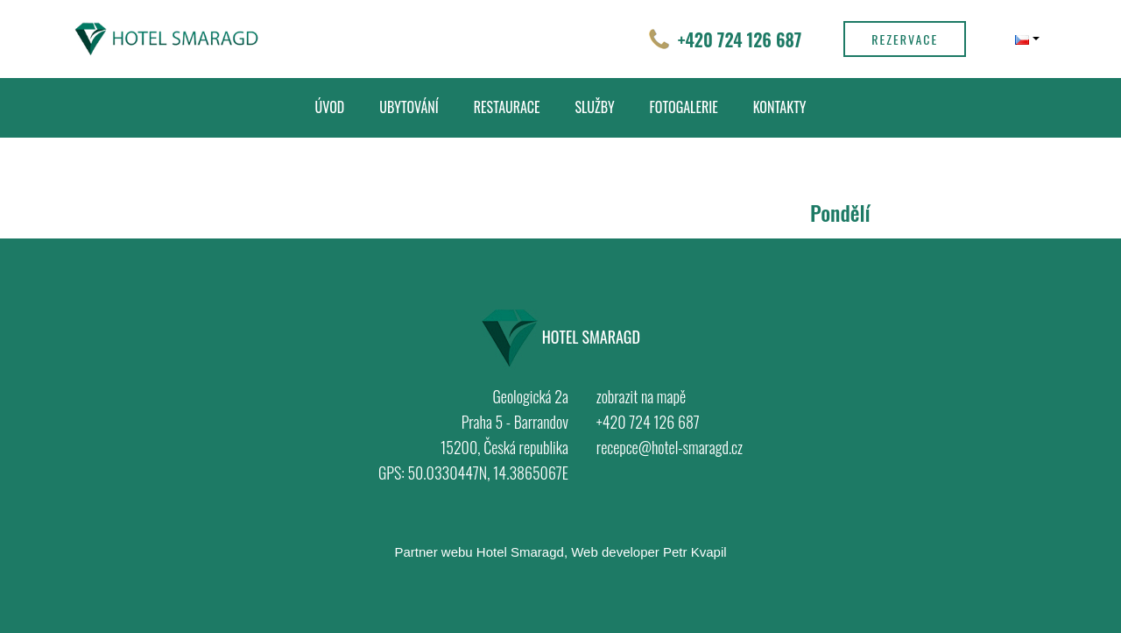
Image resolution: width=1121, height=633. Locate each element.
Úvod (330, 106)
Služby (595, 106)
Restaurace (507, 106)
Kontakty (780, 106)
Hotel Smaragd (520, 551)
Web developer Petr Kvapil (648, 551)
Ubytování (409, 106)
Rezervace (904, 39)
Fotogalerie (684, 106)
